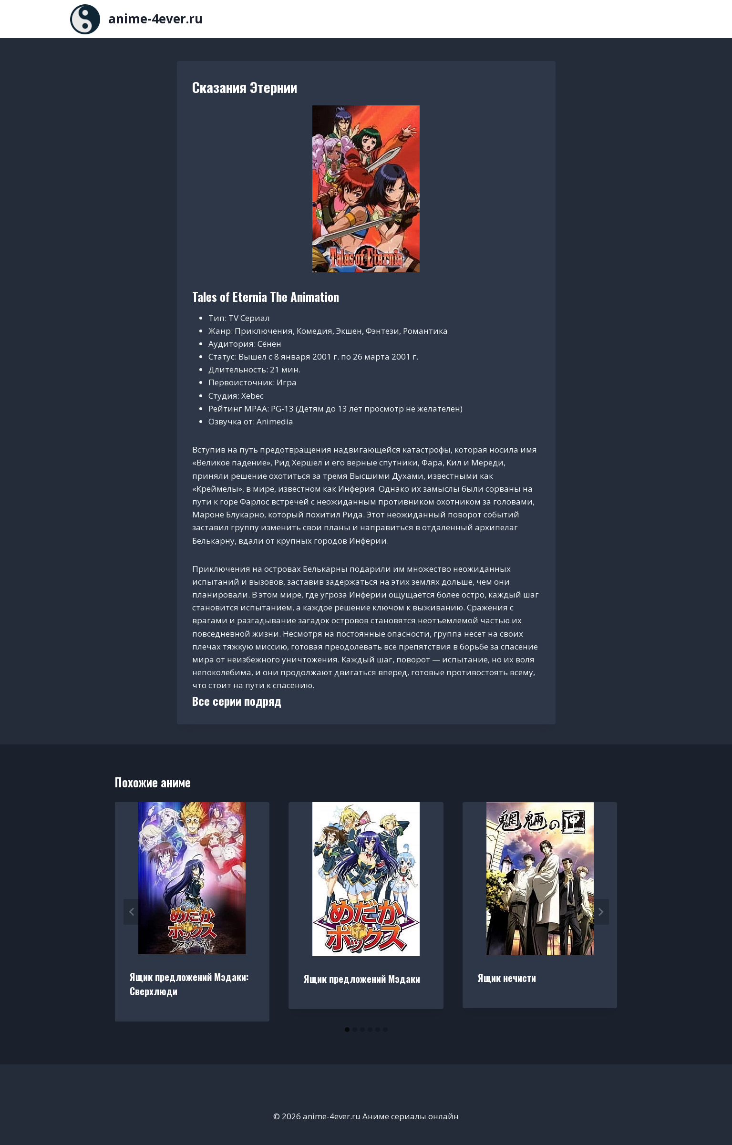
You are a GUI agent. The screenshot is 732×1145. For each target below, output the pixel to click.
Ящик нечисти (507, 977)
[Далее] (600, 912)
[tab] (347, 1029)
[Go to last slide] (132, 912)
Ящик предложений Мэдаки (362, 978)
